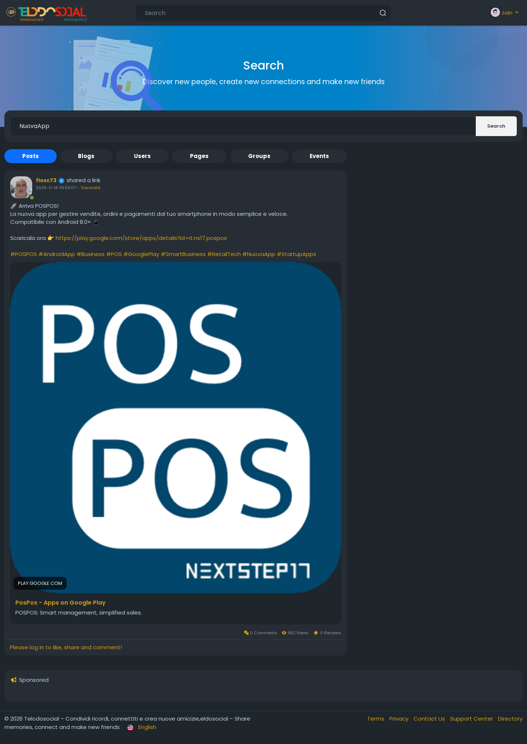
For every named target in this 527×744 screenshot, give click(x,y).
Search (496, 126)
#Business (90, 254)
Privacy (399, 718)
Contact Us (430, 718)
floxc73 (46, 180)
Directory (510, 718)
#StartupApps (296, 254)
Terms (376, 718)
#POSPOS (23, 254)
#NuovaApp (258, 254)
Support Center (472, 718)
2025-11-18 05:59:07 (56, 188)
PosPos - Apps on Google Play (60, 603)
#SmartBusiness (183, 254)
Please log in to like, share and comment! (66, 647)
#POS (114, 254)
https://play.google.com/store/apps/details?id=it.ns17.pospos (141, 238)
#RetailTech (224, 254)
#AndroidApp (56, 254)
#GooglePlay (141, 254)
